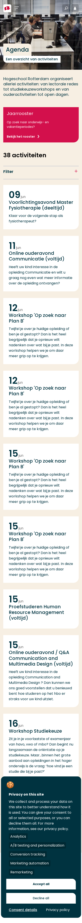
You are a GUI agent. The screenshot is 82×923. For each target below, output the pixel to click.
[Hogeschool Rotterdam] (7, 8)
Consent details (23, 909)
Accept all (41, 884)
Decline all (41, 898)
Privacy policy (58, 909)
